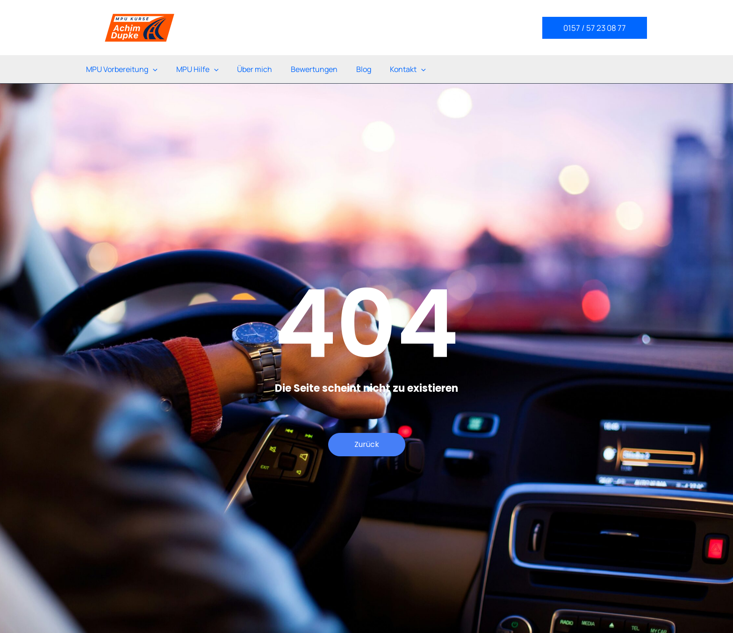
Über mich (254, 69)
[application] (153, 69)
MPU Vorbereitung (122, 69)
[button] (594, 28)
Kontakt (408, 69)
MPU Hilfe (197, 69)
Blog (363, 69)
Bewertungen (314, 69)
